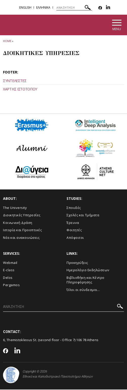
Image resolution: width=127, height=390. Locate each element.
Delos (8, 278)
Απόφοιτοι (75, 238)
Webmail (10, 263)
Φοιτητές (74, 230)
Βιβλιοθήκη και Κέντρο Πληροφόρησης (85, 280)
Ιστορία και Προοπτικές (22, 230)
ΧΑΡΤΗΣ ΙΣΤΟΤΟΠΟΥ (20, 89)
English (25, 7)
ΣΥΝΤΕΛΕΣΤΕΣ (15, 81)
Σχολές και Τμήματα (83, 215)
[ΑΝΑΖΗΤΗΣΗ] (74, 7)
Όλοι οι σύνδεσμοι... (83, 290)
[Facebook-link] (100, 8)
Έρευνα (73, 223)
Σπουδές (74, 208)
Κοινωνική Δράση (17, 223)
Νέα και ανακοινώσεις (21, 238)
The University (15, 208)
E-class (9, 270)
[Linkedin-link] (108, 8)
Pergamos (11, 285)
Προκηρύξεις (77, 263)
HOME (7, 41)
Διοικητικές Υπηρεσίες (21, 215)
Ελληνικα (43, 7)
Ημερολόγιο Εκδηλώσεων (88, 270)
